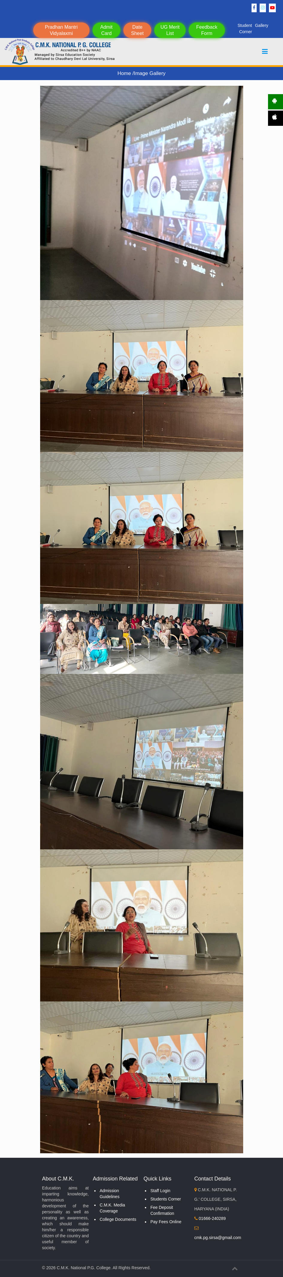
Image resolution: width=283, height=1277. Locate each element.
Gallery (261, 25)
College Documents (118, 1219)
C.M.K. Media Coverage (112, 1208)
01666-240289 (210, 1218)
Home (124, 73)
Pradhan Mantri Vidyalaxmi (61, 30)
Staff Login (160, 1190)
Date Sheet (137, 30)
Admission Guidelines (109, 1193)
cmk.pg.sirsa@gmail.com (217, 1237)
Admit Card (106, 30)
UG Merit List (170, 30)
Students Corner (165, 1199)
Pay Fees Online (165, 1221)
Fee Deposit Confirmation (162, 1210)
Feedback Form (206, 30)
